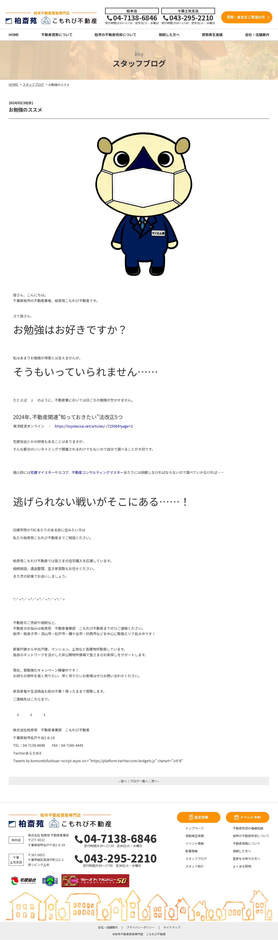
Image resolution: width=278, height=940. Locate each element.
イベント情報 (194, 843)
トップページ (194, 828)
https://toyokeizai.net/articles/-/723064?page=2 (94, 426)
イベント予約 (247, 817)
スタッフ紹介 (194, 866)
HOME (14, 34)
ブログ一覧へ (139, 781)
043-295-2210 (112, 858)
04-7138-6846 (113, 838)
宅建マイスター (42, 472)
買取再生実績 (212, 34)
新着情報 (191, 851)
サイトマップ (171, 927)
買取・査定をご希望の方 (246, 17)
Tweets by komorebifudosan (36, 760)
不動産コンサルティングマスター (98, 472)
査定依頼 (198, 817)
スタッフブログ (196, 859)
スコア (63, 472)
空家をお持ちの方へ (246, 859)
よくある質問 (242, 866)
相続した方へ (169, 34)
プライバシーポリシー (140, 927)
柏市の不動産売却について (115, 34)
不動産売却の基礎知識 (248, 828)
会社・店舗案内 (257, 34)
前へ (124, 781)
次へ (154, 781)
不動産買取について (57, 34)
